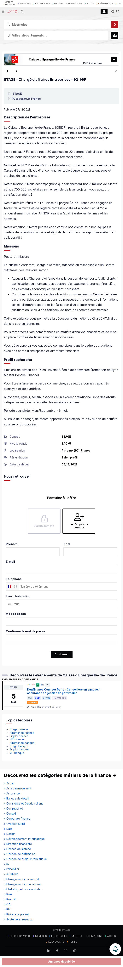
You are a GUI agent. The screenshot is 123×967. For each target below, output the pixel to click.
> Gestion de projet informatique (25, 859)
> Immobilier (11, 869)
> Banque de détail (16, 798)
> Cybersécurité (14, 823)
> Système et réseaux (18, 919)
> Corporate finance (17, 818)
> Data (8, 828)
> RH (7, 909)
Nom (66, 544)
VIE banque (17, 752)
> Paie (8, 894)
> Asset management (17, 788)
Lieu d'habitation (18, 596)
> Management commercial (21, 879)
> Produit (10, 899)
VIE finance (17, 739)
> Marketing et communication (23, 889)
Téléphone (14, 579)
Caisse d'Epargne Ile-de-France (52, 59)
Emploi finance (19, 736)
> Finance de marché (17, 848)
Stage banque (19, 746)
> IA (6, 864)
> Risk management (16, 914)
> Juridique (11, 874)
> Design (9, 833)
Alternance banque (22, 742)
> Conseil (10, 813)
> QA (7, 904)
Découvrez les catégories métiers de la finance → (60, 775)
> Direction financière (18, 843)
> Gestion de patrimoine (19, 854)
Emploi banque (19, 749)
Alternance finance (22, 732)
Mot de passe (16, 613)
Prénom (11, 544)
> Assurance (12, 793)
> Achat (9, 783)
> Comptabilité (13, 808)
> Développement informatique (24, 838)
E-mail (10, 561)
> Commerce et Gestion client (23, 803)
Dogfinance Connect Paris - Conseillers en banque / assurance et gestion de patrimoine (63, 691)
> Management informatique (22, 884)
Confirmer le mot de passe (25, 631)
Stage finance (19, 729)
